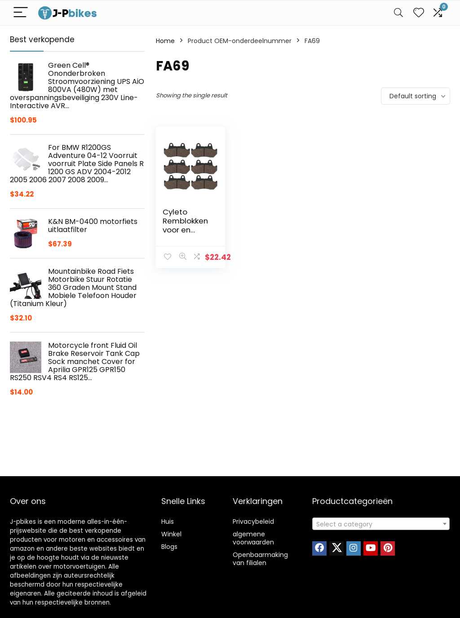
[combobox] (381, 523)
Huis (167, 521)
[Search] (398, 13)
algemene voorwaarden (253, 538)
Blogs (169, 546)
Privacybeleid (253, 521)
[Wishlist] (418, 12)
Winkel (171, 534)
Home (165, 40)
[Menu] (20, 13)
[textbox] (381, 524)
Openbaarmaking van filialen (260, 558)
